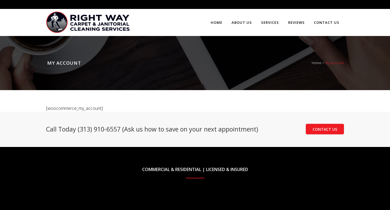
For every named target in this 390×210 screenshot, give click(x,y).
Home (316, 62)
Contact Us (325, 129)
